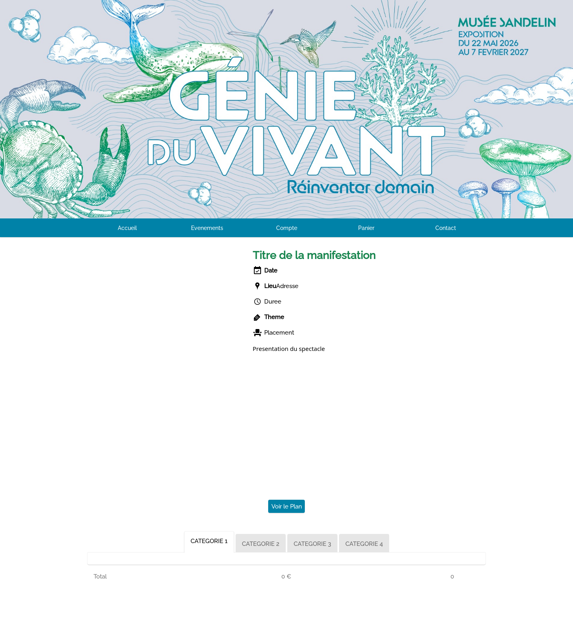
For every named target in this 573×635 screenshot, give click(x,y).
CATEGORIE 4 (364, 543)
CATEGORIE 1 (209, 541)
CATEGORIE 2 (260, 543)
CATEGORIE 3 (312, 543)
